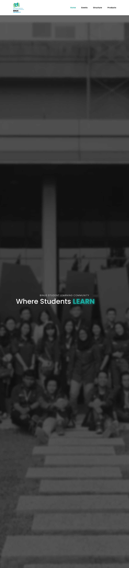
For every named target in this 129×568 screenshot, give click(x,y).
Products (112, 7)
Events (84, 7)
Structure (97, 7)
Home (73, 7)
